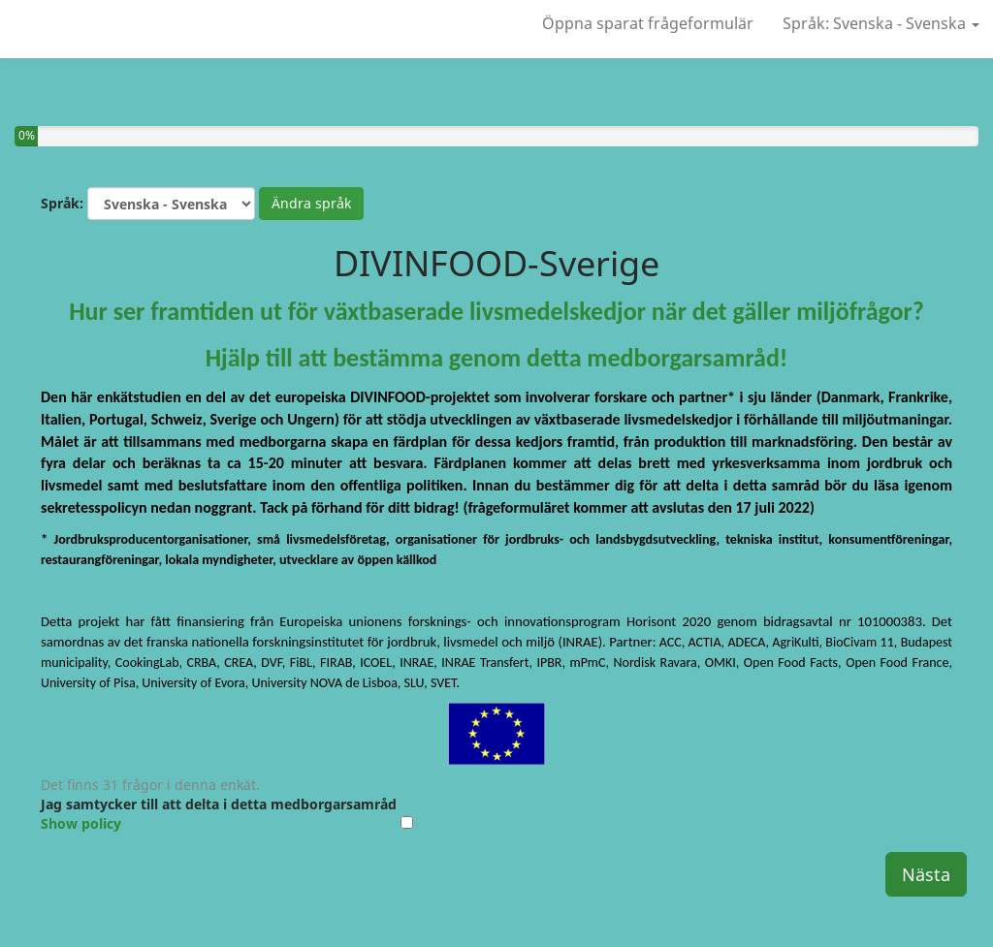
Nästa (926, 874)
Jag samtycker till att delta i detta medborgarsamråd (219, 814)
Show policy (81, 823)
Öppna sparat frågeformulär (647, 23)
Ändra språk (311, 203)
